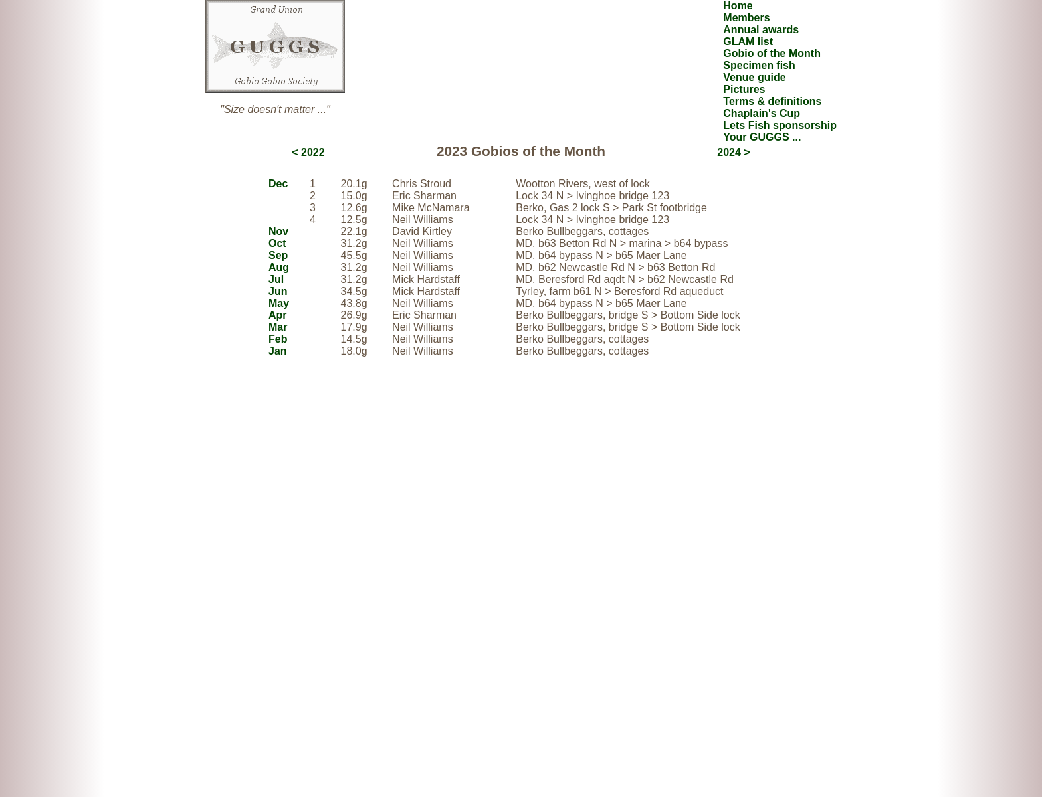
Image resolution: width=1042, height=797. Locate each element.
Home (737, 5)
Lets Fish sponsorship (780, 125)
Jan (277, 351)
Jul (276, 279)
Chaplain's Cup (761, 113)
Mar (277, 327)
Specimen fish (759, 65)
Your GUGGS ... (762, 137)
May (278, 303)
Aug (278, 267)
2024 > (733, 152)
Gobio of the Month (772, 53)
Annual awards (761, 29)
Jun (277, 291)
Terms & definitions (772, 101)
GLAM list (748, 41)
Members (746, 17)
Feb (277, 339)
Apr (277, 315)
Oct (277, 243)
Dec (278, 183)
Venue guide (754, 77)
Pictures (744, 89)
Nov (278, 231)
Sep (278, 255)
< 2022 (308, 152)
